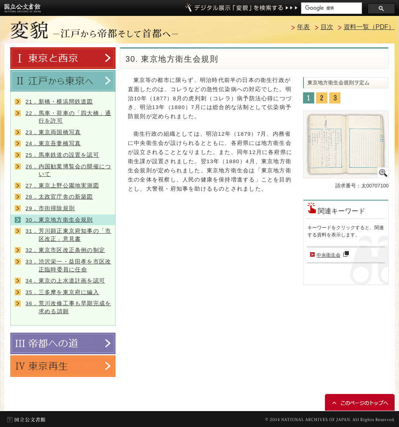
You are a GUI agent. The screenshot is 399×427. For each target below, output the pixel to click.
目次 (327, 26)
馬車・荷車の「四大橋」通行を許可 (68, 117)
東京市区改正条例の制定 (65, 250)
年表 (303, 26)
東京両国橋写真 (53, 132)
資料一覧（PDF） (369, 26)
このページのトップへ (360, 402)
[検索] (330, 8)
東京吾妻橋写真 (53, 143)
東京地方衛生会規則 (59, 220)
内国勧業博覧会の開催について (68, 170)
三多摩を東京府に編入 (62, 292)
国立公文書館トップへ (22, 7)
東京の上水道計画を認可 (65, 281)
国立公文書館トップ (26, 419)
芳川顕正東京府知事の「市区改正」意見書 (68, 235)
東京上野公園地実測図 (62, 186)
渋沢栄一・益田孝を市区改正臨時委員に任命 (68, 266)
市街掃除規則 (50, 208)
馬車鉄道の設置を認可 (62, 155)
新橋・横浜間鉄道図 (59, 102)
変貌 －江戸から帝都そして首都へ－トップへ (94, 30)
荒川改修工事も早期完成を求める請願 (68, 307)
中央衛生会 (334, 255)
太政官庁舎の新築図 (59, 197)
